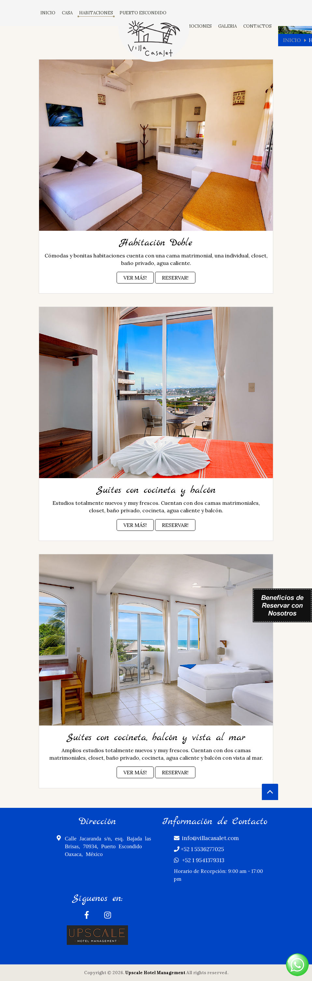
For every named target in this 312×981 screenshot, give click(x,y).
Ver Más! (135, 277)
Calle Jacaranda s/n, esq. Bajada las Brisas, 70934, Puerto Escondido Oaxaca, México (104, 845)
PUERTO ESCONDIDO (143, 13)
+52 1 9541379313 (199, 860)
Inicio (292, 40)
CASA (67, 13)
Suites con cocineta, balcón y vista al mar (156, 737)
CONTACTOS (257, 26)
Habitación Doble (156, 242)
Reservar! (175, 277)
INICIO (47, 13)
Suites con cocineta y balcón (156, 490)
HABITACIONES (96, 13)
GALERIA (227, 26)
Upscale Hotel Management (155, 972)
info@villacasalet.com (206, 838)
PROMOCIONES (194, 26)
